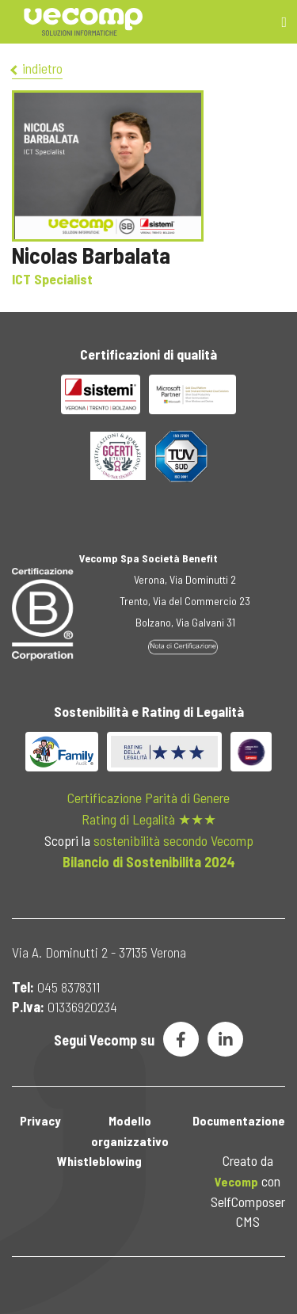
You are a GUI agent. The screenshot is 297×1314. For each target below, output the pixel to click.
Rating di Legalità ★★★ (149, 819)
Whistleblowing (99, 1160)
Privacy (40, 1120)
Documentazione (238, 1120)
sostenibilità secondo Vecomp (173, 840)
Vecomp (236, 1181)
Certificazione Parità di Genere (148, 797)
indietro (37, 68)
